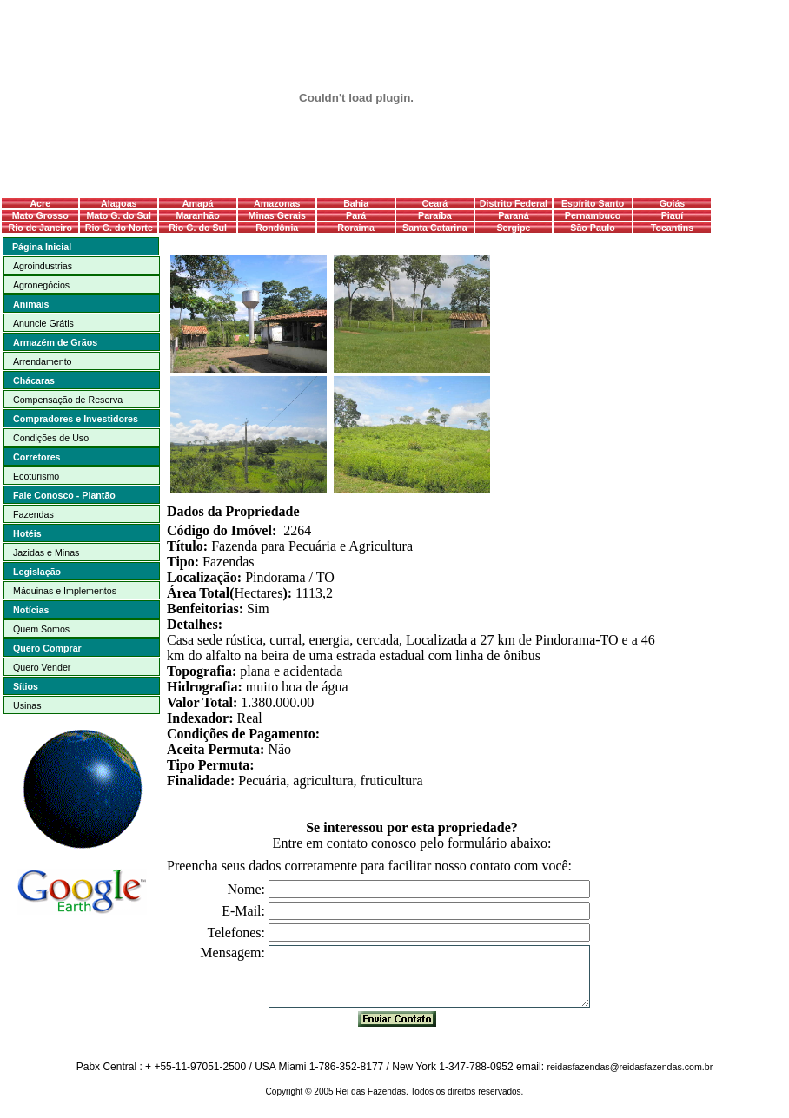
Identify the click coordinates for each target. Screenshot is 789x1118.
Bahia (355, 203)
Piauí (672, 215)
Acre (40, 203)
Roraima (356, 227)
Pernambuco (593, 215)
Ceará (435, 203)
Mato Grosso (40, 215)
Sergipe (513, 227)
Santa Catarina (434, 227)
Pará (356, 215)
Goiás (673, 203)
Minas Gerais (277, 215)
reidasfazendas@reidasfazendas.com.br (630, 1067)
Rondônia (276, 227)
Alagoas (118, 203)
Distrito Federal (513, 203)
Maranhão (197, 215)
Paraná (513, 215)
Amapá (198, 203)
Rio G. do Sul (198, 227)
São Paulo (592, 227)
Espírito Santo (592, 203)
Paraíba (435, 215)
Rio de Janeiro (40, 227)
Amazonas (277, 203)
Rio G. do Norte (119, 227)
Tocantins (672, 227)
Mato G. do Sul (118, 215)
